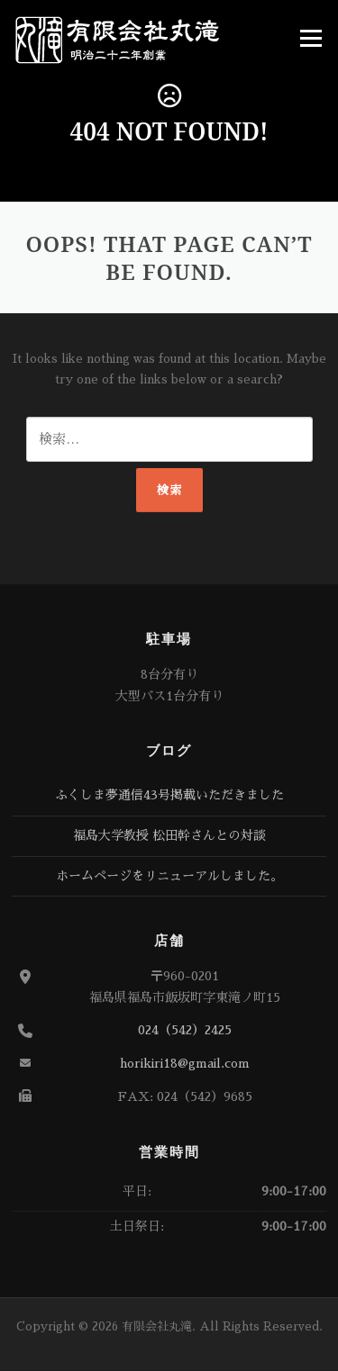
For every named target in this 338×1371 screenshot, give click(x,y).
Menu (310, 38)
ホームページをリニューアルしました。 (169, 876)
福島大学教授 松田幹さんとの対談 (169, 835)
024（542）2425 (185, 1030)
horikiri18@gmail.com (185, 1063)
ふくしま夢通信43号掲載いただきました (169, 795)
